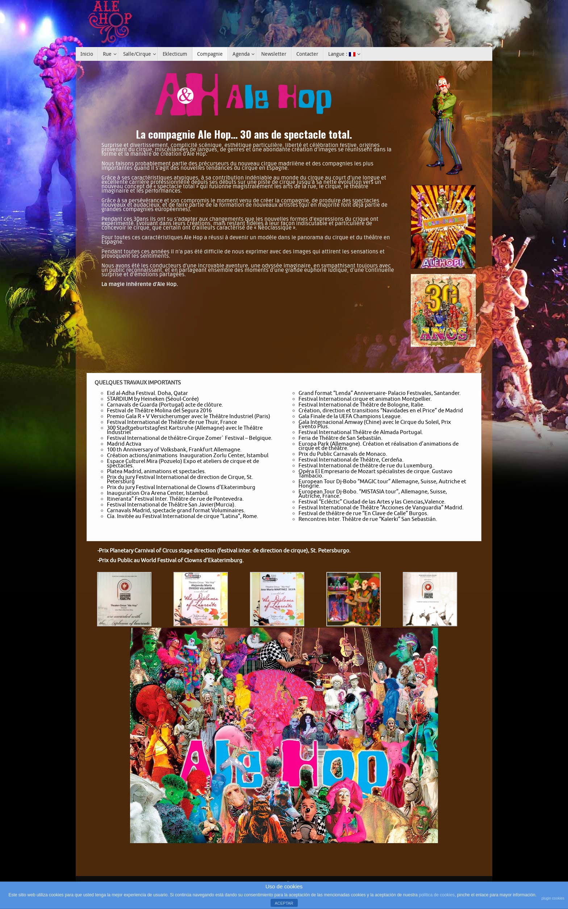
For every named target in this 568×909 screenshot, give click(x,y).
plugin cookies (553, 898)
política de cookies (437, 894)
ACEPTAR (284, 903)
